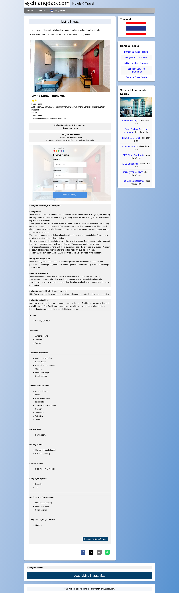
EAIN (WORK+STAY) (133, 172)
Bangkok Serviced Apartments (136, 70)
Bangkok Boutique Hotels (136, 52)
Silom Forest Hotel (131, 138)
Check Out (57, 170)
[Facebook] (83, 552)
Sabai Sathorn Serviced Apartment (135, 130)
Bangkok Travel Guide (136, 77)
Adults (67, 182)
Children (79, 182)
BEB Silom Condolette (134, 155)
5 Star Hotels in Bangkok (136, 63)
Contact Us (41, 10)
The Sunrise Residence (133, 181)
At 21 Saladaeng (130, 164)
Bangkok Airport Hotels (136, 57)
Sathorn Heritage (130, 120)
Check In (56, 159)
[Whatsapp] (107, 552)
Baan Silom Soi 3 (130, 147)
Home (30, 10)
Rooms (56, 182)
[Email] (99, 552)
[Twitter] (91, 552)
